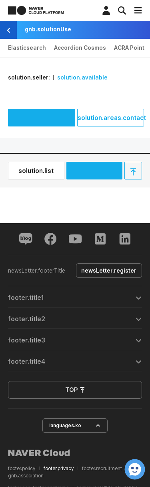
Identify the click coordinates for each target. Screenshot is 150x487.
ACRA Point (129, 48)
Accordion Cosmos (80, 48)
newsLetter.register (107, 270)
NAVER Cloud (39, 453)
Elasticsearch (27, 48)
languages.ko (75, 426)
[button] (75, 297)
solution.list (36, 171)
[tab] (75, 297)
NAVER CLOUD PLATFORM (36, 10)
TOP (75, 390)
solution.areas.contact (111, 118)
